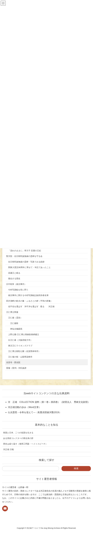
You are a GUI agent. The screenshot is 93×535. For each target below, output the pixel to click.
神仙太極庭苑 (16, 329)
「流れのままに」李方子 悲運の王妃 (24, 250)
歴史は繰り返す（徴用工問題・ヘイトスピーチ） (25, 444)
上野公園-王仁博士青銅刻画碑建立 (23, 334)
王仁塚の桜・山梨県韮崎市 (20, 357)
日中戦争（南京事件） (16, 284)
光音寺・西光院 (13, 362)
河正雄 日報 (8, 449)
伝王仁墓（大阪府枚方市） (20, 340)
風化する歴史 (14, 278)
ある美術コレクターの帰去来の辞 (18, 438)
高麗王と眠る (14, 273)
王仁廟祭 (14, 323)
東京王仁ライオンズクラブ (20, 345)
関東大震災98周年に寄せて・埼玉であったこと (29, 267)
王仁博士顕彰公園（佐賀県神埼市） (24, 351)
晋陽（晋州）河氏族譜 (16, 368)
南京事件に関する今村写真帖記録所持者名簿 (28, 295)
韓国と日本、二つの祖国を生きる (18, 432)
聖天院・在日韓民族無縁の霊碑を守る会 (24, 256)
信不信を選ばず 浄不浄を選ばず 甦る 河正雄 (31, 306)
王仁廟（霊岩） (15, 318)
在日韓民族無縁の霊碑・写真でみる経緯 (26, 262)
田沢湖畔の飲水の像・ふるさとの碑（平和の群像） (29, 301)
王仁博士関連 (12, 312)
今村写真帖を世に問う (18, 290)
